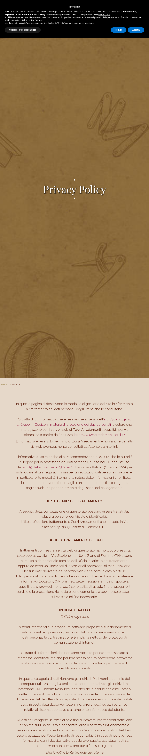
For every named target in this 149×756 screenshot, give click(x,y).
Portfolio (86, 5)
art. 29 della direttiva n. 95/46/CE (48, 467)
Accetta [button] (136, 748)
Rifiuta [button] (119, 748)
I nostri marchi (102, 5)
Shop (115, 5)
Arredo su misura (69, 5)
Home (54, 5)
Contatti (125, 5)
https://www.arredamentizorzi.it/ (99, 435)
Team (134, 5)
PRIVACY (16, 384)
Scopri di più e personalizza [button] (22, 748)
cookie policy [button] (104, 733)
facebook (144, 5)
